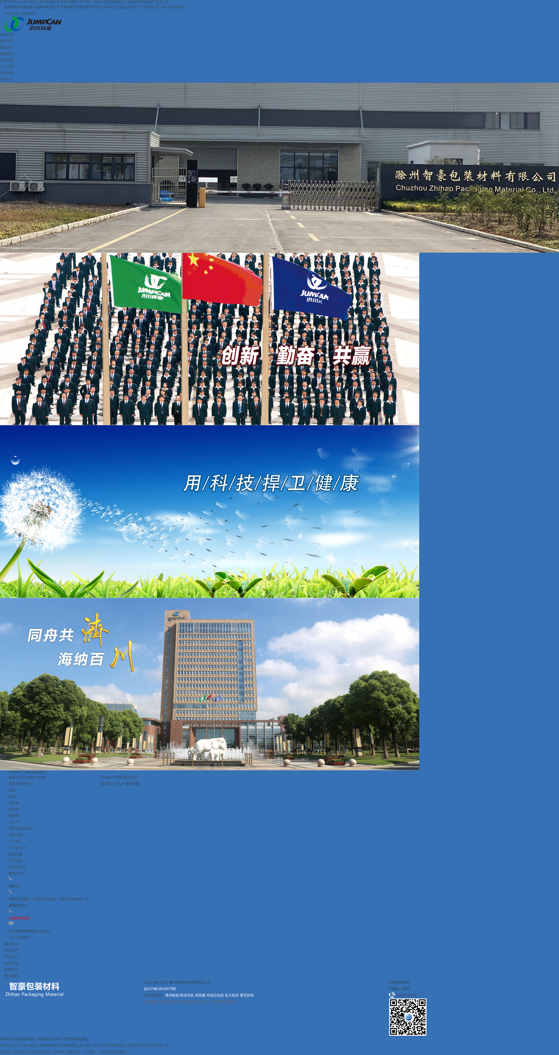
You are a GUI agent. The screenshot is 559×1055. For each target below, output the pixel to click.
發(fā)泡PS (17, 867)
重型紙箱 (178, 7)
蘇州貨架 (169, 1002)
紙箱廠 (200, 995)
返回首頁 (11, 13)
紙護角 (14, 816)
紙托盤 (14, 803)
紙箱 (12, 790)
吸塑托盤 (16, 854)
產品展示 (7, 47)
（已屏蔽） (89, 1052)
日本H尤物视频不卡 (114, 1052)
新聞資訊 (7, 54)
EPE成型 (16, 861)
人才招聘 (7, 67)
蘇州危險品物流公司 (193, 1002)
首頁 (117, 784)
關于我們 (7, 41)
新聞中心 (11, 970)
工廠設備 (7, 60)
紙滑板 (14, 809)
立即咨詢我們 (19, 938)
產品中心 (11, 957)
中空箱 (14, 841)
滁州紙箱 (96, 7)
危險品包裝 (128, 7)
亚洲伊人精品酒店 (14, 1052)
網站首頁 (7, 35)
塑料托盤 (16, 835)
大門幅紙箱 (146, 7)
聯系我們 (28, 13)
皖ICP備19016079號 (160, 989)
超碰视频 (73, 1052)
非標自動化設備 (223, 1002)
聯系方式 (7, 80)
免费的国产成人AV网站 (47, 1052)
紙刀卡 (14, 822)
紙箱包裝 (111, 7)
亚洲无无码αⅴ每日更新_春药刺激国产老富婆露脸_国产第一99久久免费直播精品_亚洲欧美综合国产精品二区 (84, 1045)
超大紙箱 (163, 7)
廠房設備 (11, 963)
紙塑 (12, 796)
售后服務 (7, 73)
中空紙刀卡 (17, 848)
